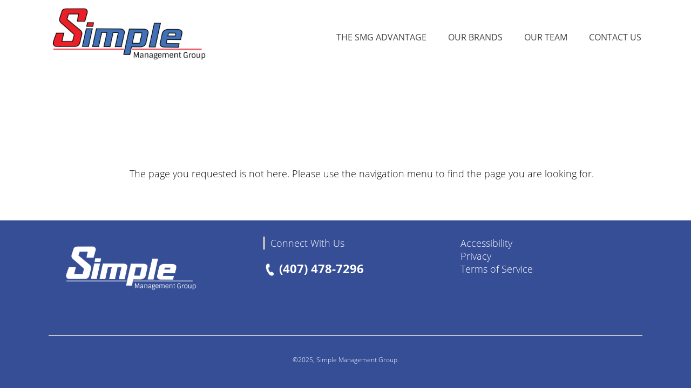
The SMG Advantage (381, 37)
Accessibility (486, 243)
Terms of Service (496, 268)
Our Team (545, 37)
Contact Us (615, 37)
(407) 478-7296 (313, 268)
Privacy (475, 256)
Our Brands (475, 37)
